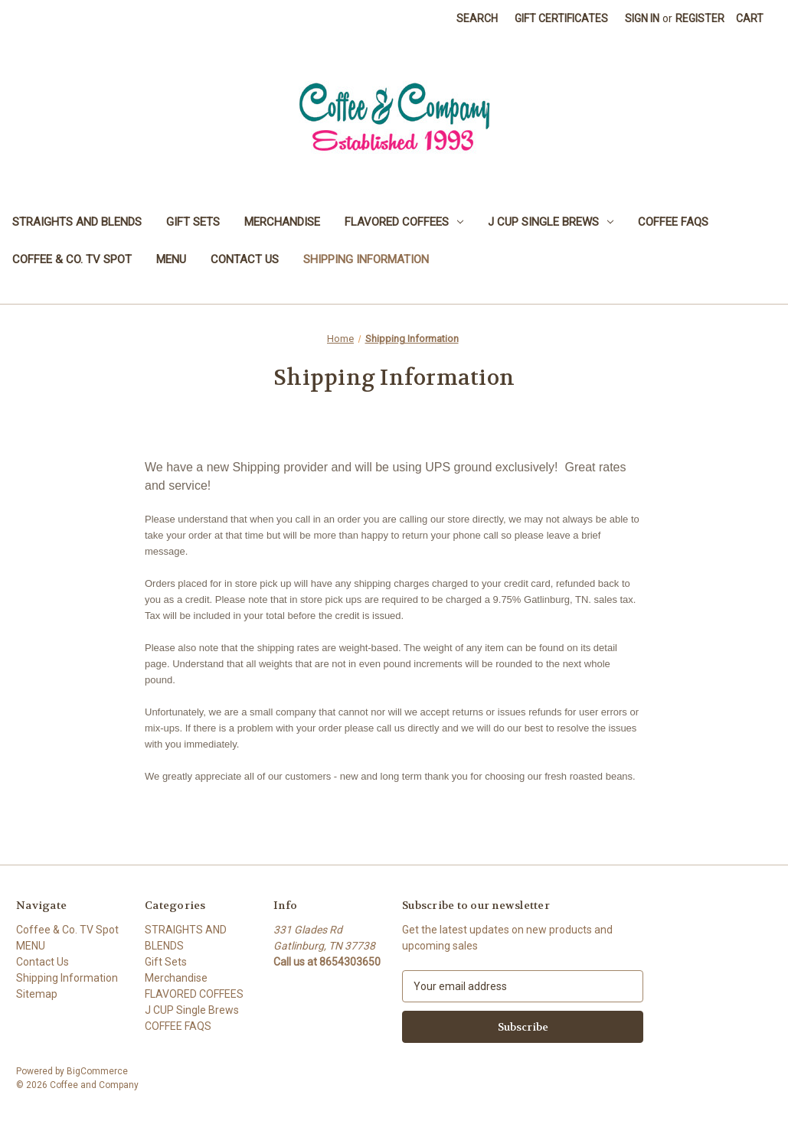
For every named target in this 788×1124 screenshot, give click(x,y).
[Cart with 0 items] (750, 18)
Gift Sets (193, 222)
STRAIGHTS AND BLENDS (77, 222)
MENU (171, 259)
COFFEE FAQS (673, 222)
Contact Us (245, 259)
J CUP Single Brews (550, 222)
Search (477, 18)
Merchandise (282, 222)
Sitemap (36, 994)
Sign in (642, 18)
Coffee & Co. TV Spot (72, 259)
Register (699, 18)
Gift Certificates (561, 18)
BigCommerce (97, 1071)
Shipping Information (366, 259)
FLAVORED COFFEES (404, 222)
